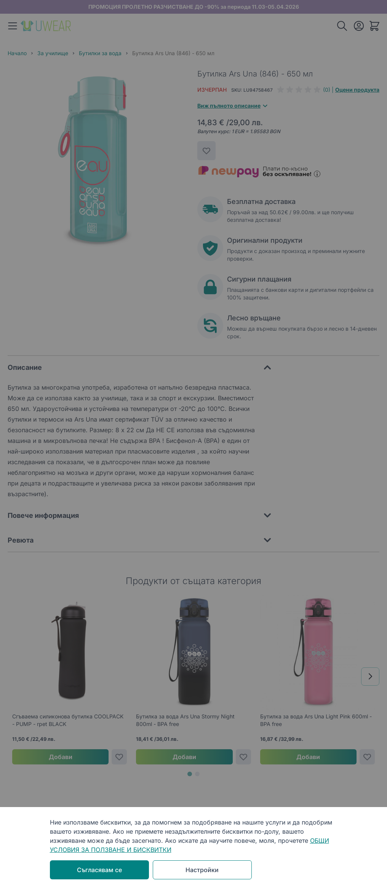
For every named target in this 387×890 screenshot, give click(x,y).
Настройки (202, 870)
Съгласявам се (99, 870)
